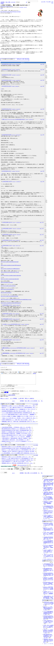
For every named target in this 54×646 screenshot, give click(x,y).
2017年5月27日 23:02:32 (6, 86)
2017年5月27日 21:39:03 (6, 74)
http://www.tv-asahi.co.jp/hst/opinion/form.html (9, 261)
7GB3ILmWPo (14, 228)
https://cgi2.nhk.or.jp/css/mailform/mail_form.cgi (10, 272)
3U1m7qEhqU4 (18, 228)
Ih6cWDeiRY (13, 69)
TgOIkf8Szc (13, 245)
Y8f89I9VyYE (17, 240)
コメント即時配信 (13, 400)
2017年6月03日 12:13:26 (20, 353)
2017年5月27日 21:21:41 (6, 69)
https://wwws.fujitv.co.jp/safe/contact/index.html (10, 278)
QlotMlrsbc (13, 86)
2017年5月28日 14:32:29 (7, 234)
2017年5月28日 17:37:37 (7, 305)
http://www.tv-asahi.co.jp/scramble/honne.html (9, 296)
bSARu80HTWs (18, 69)
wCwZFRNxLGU (18, 181)
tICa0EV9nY (27, 353)
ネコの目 (6, 324)
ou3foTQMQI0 (17, 80)
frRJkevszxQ (18, 234)
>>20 (2, 349)
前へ (52, 2)
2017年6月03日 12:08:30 (21, 347)
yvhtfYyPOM (14, 305)
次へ (52, 1)
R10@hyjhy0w (17, 171)
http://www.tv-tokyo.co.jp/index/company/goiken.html (11, 275)
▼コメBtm (48, 1)
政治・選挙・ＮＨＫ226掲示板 (31, 402)
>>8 (1, 354)
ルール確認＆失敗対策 (10, 397)
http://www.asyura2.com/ (22, 467)
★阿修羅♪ (3, 2)
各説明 (34, 373)
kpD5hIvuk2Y (17, 313)
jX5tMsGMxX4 (31, 119)
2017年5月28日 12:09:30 (7, 228)
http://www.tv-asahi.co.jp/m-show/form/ (8, 285)
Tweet (1, 8)
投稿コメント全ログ (4, 400)
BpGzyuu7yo (13, 181)
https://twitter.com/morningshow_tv (7, 289)
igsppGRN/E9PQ (21, 7)
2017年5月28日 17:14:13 (7, 245)
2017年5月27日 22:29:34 (6, 80)
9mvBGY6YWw (14, 234)
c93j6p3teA (13, 313)
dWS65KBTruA (17, 64)
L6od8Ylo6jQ (17, 305)
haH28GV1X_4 (18, 339)
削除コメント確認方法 (29, 400)
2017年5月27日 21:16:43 (6, 64)
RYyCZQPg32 (13, 80)
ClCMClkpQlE (31, 353)
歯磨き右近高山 (9, 347)
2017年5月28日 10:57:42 (7, 222)
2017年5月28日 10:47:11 (6, 171)
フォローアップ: (3, 367)
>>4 (1, 88)
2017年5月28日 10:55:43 (7, 181)
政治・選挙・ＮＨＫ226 (10, 2)
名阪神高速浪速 (9, 353)
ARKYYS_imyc (18, 245)
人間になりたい (8, 119)
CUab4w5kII (13, 339)
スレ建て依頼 (21, 400)
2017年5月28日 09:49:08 (6, 134)
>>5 (1, 173)
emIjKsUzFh (13, 240)
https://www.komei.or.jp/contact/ (7, 282)
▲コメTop (43, 1)
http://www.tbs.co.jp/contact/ (6, 292)
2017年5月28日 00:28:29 (20, 119)
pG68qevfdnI (16, 86)
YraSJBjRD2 (13, 171)
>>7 (1, 229)
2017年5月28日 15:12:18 (7, 240)
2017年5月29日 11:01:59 (7, 313)
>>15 (2, 246)
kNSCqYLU (25, 7)
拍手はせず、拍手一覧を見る (23, 59)
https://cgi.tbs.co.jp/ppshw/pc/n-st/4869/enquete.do (10, 268)
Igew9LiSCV (26, 119)
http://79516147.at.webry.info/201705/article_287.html (10, 11)
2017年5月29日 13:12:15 (15, 324)
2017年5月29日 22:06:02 (7, 339)
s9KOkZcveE (13, 64)
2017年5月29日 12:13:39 (7, 318)
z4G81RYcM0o (26, 324)
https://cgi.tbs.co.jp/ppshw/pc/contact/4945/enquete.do (11, 265)
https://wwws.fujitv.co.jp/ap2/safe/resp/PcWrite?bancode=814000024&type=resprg (16, 299)
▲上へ (13, 402)
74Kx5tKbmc (22, 324)
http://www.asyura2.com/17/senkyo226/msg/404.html (6, 6)
